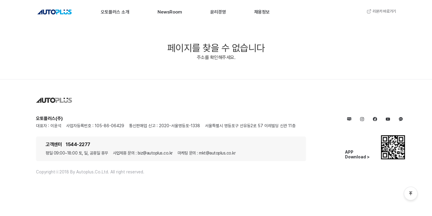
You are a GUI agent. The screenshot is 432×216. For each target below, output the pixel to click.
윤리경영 (218, 12)
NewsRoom (170, 12)
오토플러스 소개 (115, 12)
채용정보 (262, 12)
